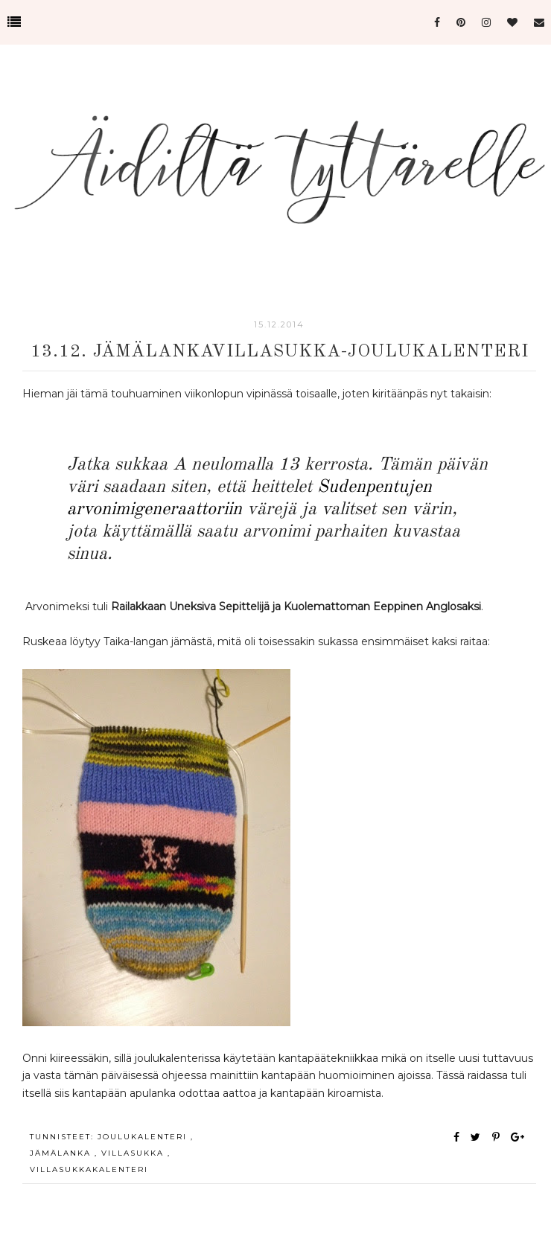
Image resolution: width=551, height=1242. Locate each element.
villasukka (134, 1153)
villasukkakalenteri (89, 1169)
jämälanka (62, 1153)
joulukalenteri (144, 1137)
